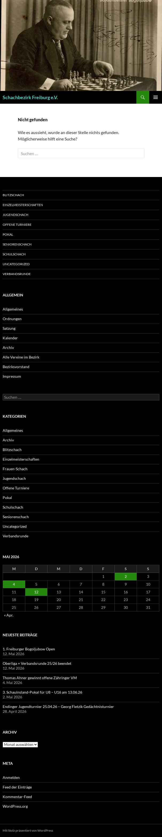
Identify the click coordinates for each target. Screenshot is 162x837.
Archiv (8, 347)
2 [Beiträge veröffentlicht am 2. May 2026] (126, 576)
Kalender (10, 338)
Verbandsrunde (17, 274)
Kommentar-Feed (17, 796)
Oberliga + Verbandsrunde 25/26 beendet (37, 663)
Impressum (12, 376)
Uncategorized (16, 264)
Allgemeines (13, 309)
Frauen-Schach (15, 468)
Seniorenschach (17, 244)
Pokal (8, 234)
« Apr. (8, 615)
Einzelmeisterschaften (23, 205)
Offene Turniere (17, 225)
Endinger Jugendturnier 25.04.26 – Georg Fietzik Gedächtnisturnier (58, 706)
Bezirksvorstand (16, 366)
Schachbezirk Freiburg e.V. (30, 97)
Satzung (9, 328)
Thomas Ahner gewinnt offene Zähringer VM (40, 677)
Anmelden (11, 777)
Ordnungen (12, 318)
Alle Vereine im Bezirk (21, 357)
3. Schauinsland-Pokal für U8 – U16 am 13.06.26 (42, 692)
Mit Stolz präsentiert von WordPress (28, 830)
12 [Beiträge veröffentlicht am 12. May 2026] (36, 592)
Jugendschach (15, 215)
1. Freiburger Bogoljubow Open (29, 649)
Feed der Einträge (17, 787)
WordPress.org (15, 806)
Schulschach (14, 254)
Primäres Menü (155, 97)
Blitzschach (13, 195)
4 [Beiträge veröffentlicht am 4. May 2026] (14, 584)
